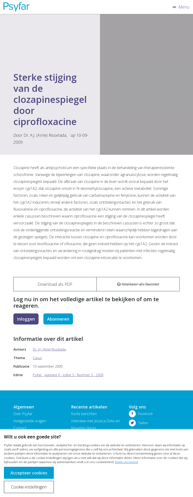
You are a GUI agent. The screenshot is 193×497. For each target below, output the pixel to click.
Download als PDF (55, 284)
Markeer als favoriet (138, 284)
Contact (19, 428)
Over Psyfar (23, 413)
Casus (37, 358)
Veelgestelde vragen (29, 420)
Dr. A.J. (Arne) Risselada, (45, 135)
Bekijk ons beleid (126, 462)
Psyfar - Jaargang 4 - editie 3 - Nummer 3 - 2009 (68, 375)
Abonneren (58, 319)
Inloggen (26, 319)
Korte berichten (84, 413)
